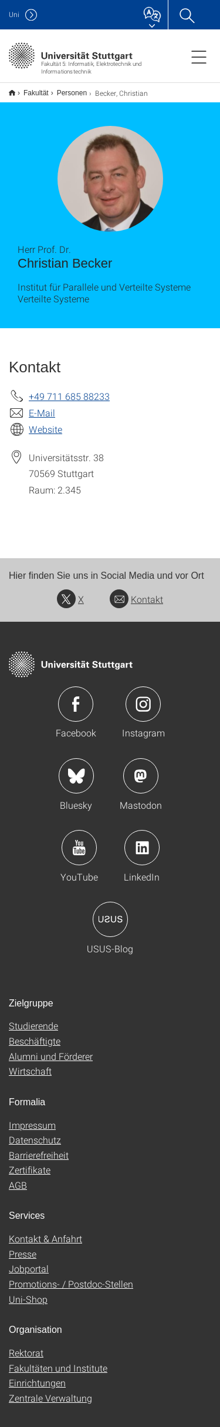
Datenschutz (35, 1132)
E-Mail (42, 405)
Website (45, 421)
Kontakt (136, 591)
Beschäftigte (34, 1033)
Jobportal (29, 1261)
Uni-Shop (28, 1291)
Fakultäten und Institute (58, 1360)
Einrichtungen (37, 1375)
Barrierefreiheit (39, 1147)
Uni (14, 14)
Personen (65, 89)
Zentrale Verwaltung (50, 1390)
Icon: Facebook (75, 696)
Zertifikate (29, 1162)
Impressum (32, 1117)
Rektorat (26, 1345)
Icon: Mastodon (140, 768)
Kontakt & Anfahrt (45, 1231)
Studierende (33, 1018)
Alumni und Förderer (51, 1048)
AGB (18, 1177)
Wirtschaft (30, 1063)
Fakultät (29, 89)
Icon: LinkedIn (142, 840)
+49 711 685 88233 (69, 388)
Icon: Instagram (143, 696)
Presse (22, 1246)
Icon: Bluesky (76, 768)
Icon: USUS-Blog (110, 911)
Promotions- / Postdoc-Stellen (71, 1276)
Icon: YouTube (79, 840)
